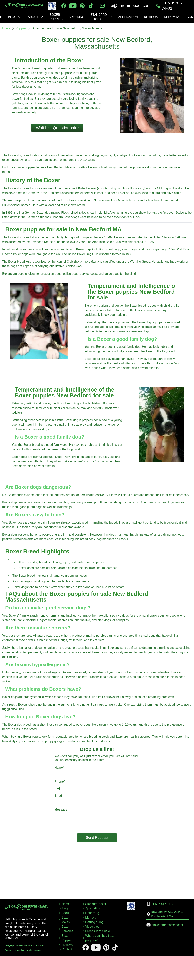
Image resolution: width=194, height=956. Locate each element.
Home (6, 28)
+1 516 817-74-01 (173, 6)
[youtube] (72, 5)
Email (97, 800)
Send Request (97, 837)
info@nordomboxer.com (128, 5)
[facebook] (63, 5)
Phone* (97, 786)
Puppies (21, 28)
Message (97, 819)
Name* (97, 772)
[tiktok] (91, 5)
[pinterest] (82, 5)
